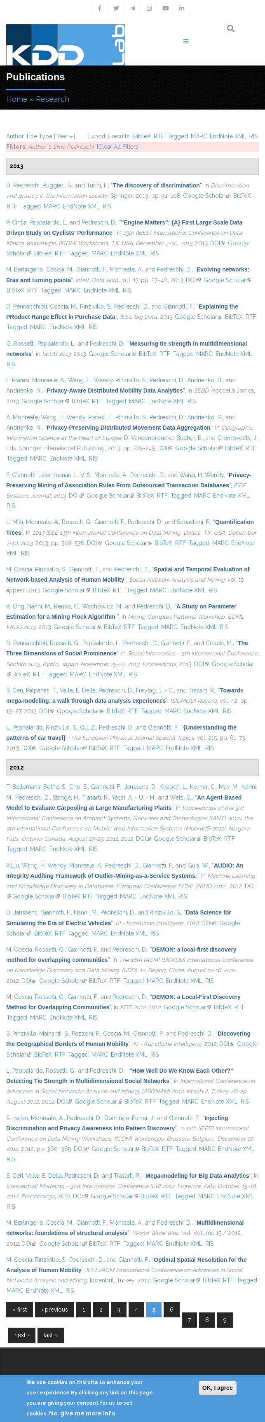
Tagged (177, 136)
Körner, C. (203, 787)
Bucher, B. (189, 438)
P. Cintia (16, 222)
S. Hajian (17, 1118)
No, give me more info (82, 1413)
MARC (199, 136)
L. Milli (14, 522)
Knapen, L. (173, 787)
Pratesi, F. (100, 417)
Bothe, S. (54, 787)
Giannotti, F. (91, 269)
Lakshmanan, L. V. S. (64, 475)
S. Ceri (14, 690)
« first (19, 1309)
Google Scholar (206, 195)
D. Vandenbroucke (149, 438)
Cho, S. (78, 787)
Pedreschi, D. (99, 222)
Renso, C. (66, 606)
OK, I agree (217, 1388)
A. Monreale (22, 417)
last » (51, 1335)
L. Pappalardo (24, 727)
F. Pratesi (17, 380)
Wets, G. (181, 797)
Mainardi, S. (54, 1033)
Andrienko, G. (205, 380)
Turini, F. (97, 185)
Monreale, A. (126, 269)
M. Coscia (19, 569)
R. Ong (15, 606)
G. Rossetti (20, 343)
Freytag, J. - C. (155, 690)
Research (52, 99)
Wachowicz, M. (102, 606)
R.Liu (12, 865)
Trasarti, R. (201, 690)
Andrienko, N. (24, 390)
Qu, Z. (88, 727)
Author (15, 136)
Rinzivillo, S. (95, 306)
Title (31, 136)
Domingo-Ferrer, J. (129, 1118)
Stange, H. (66, 797)
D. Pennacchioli (26, 306)
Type (45, 136)
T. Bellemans (23, 787)
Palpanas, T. (41, 690)
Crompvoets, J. (237, 438)
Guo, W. (198, 865)
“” (156, 185)
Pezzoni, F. (86, 1033)
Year (62, 136)
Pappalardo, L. (48, 222)
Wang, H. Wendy (90, 380)
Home (17, 99)
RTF (159, 136)
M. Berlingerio (24, 269)
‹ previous (54, 1309)
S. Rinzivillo (21, 1033)
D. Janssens (22, 912)
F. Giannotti (20, 475)
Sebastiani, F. (193, 522)
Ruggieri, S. (57, 185)
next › (21, 1335)
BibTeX (142, 136)
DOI (217, 243)
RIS (253, 136)
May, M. (229, 787)
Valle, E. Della (78, 690)
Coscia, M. (59, 269)
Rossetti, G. (76, 522)
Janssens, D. (140, 787)
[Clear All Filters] (118, 146)
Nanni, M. (39, 606)
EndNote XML (228, 136)
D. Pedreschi (23, 185)
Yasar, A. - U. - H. (133, 797)
